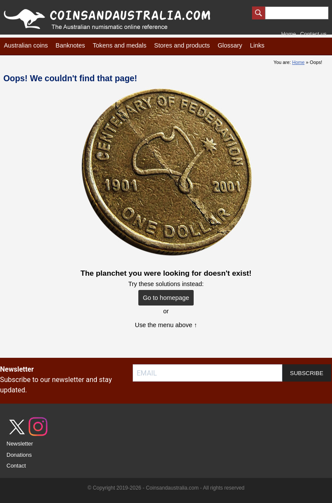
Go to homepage (166, 297)
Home (288, 34)
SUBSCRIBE (306, 373)
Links (257, 45)
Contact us (313, 34)
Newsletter (19, 443)
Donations (19, 455)
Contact (16, 465)
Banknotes (70, 45)
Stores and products (182, 45)
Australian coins (26, 45)
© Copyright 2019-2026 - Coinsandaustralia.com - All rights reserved (165, 488)
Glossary (229, 45)
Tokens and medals (120, 45)
